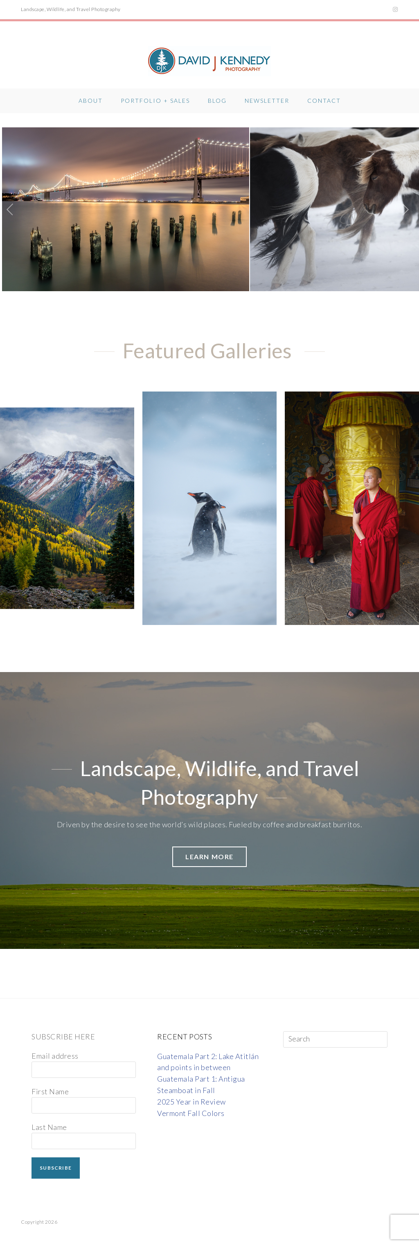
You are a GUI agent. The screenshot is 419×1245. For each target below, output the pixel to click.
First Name (50, 1083)
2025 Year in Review (191, 1093)
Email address (55, 1047)
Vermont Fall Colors (191, 1104)
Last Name (49, 1118)
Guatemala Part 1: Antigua (201, 1070)
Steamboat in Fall (186, 1082)
